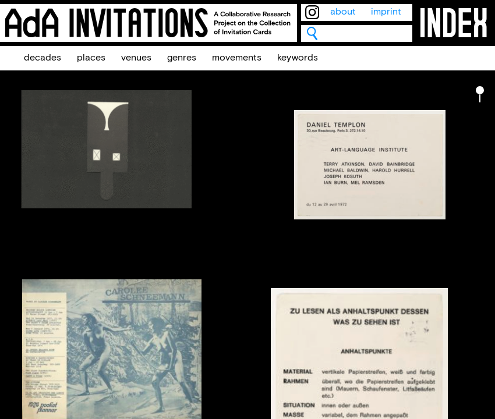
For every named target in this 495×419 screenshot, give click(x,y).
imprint (386, 12)
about (343, 12)
